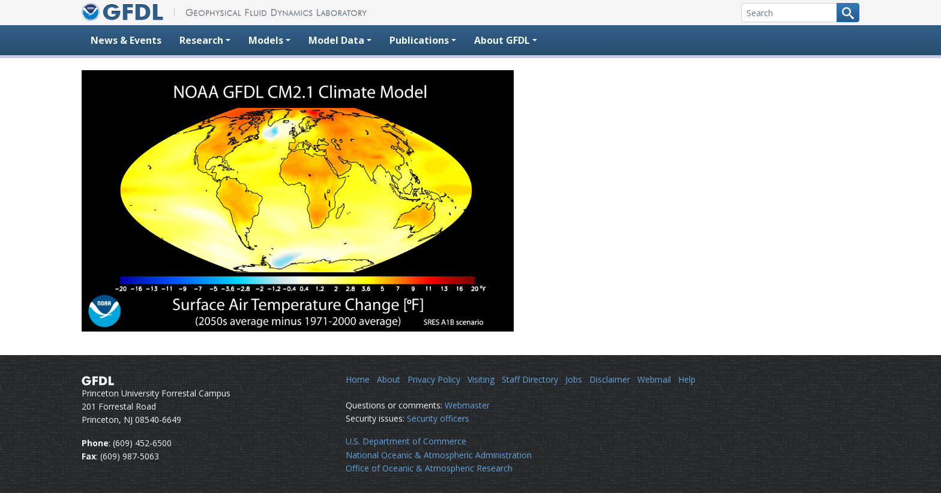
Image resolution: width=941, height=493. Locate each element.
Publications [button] (419, 40)
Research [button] (201, 40)
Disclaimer (609, 379)
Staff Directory (530, 379)
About (388, 379)
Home (358, 379)
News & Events (126, 40)
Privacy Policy (433, 379)
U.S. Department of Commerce (406, 441)
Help (687, 379)
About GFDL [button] (502, 40)
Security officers (438, 418)
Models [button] (265, 40)
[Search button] (848, 12)
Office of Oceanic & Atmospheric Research (429, 468)
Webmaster (467, 405)
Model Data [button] (336, 40)
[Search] (789, 12)
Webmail (654, 379)
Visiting (481, 379)
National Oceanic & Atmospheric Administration (439, 455)
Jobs (573, 379)
